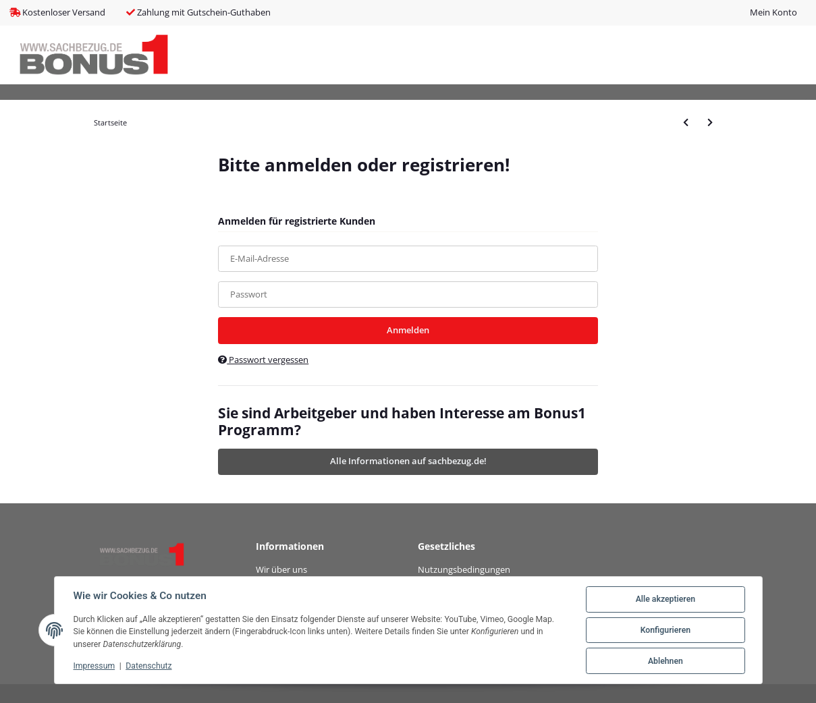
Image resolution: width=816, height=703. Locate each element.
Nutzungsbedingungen (464, 569)
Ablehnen (665, 661)
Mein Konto (773, 12)
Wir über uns (281, 569)
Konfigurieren (665, 630)
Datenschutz (148, 666)
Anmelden (408, 330)
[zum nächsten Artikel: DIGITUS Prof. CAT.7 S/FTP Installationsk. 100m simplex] (710, 122)
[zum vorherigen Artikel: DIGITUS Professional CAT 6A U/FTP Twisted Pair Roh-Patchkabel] (686, 122)
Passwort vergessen (263, 360)
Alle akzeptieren (665, 599)
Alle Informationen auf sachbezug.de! (408, 461)
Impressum (94, 666)
